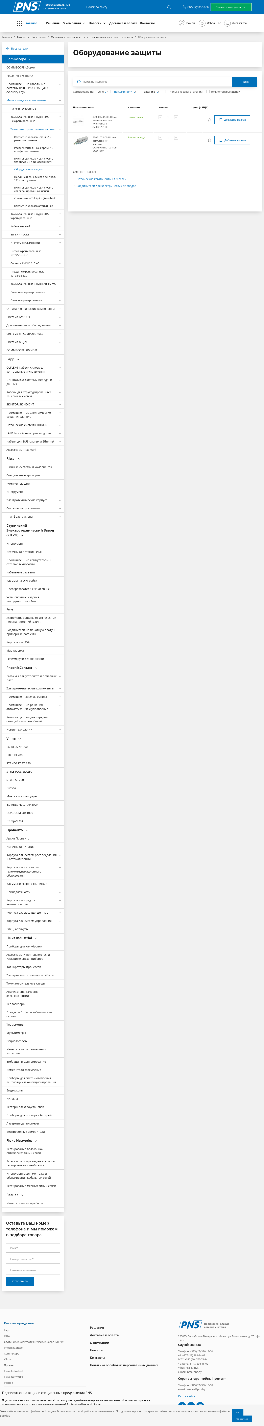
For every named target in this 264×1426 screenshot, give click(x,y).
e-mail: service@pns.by (191, 1389)
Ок (237, 1412)
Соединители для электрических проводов (106, 186)
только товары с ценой (225, 91)
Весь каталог (20, 48)
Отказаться (242, 1418)
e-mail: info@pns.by (190, 1371)
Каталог (31, 23)
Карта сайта (186, 1396)
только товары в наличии (186, 91)
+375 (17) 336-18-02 (196, 1363)
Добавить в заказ (235, 119)
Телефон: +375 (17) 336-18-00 (195, 1351)
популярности (123, 91)
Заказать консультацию (231, 7)
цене (101, 91)
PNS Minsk (192, 1367)
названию (149, 91)
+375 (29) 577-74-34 (196, 1359)
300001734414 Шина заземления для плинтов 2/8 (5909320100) (105, 122)
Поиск (244, 82)
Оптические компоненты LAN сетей (101, 179)
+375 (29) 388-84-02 (193, 1355)
